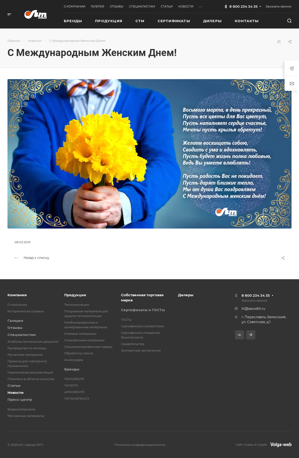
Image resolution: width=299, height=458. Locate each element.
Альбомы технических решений (32, 341)
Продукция (75, 295)
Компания (17, 295)
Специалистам (21, 334)
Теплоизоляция (76, 305)
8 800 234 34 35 (243, 6)
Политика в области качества (30, 379)
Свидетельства (132, 344)
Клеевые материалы (80, 333)
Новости (15, 392)
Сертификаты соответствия (142, 326)
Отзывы (14, 327)
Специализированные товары (88, 347)
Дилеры (185, 295)
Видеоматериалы (21, 409)
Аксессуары (73, 360)
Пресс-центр (19, 399)
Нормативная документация (30, 372)
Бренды (71, 369)
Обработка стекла (78, 353)
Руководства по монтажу (26, 348)
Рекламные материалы (25, 416)
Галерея (15, 320)
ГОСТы (126, 319)
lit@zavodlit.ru (253, 309)
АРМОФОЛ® (74, 392)
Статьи (14, 385)
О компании (17, 305)
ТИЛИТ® (71, 385)
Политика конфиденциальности (139, 445)
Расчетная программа (25, 354)
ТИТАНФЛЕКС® (76, 398)
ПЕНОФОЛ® (74, 379)
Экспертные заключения (141, 350)
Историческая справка (25, 311)
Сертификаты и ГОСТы (143, 310)
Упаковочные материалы (84, 340)
